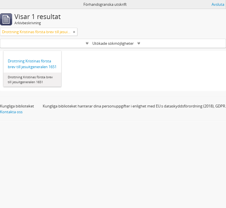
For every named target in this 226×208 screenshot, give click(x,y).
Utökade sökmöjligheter (113, 43)
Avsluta (218, 4)
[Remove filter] (74, 32)
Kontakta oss (11, 111)
